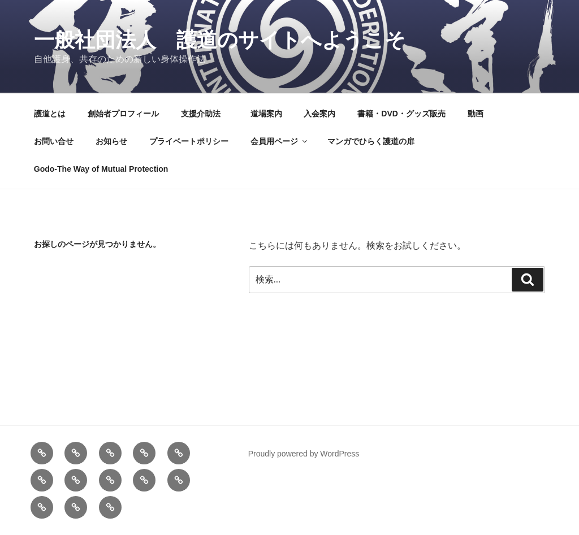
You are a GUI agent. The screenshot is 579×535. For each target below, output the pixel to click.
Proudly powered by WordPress (304, 453)
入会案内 (319, 113)
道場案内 (266, 113)
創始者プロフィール (123, 113)
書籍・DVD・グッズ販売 (401, 113)
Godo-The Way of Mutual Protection (101, 168)
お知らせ (111, 141)
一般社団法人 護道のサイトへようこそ (219, 39)
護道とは (50, 113)
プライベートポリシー (188, 141)
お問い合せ (54, 141)
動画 (475, 113)
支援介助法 (204, 113)
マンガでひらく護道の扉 (370, 141)
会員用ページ (279, 141)
